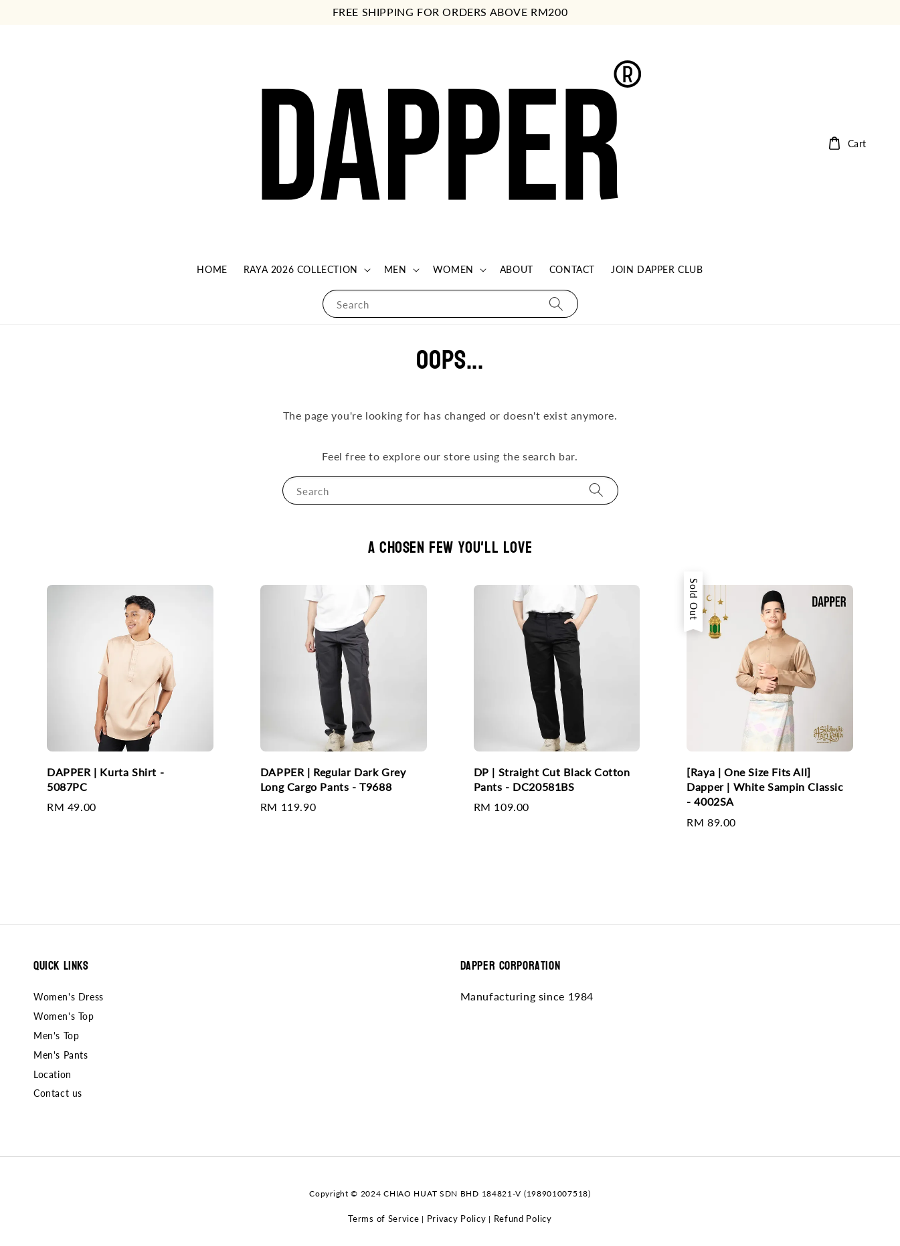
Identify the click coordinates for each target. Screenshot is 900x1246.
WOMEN (453, 269)
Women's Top (63, 1016)
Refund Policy (523, 1218)
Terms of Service (383, 1218)
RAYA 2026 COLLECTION (301, 269)
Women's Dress (68, 996)
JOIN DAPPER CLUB (657, 269)
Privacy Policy (456, 1218)
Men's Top (56, 1035)
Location (52, 1074)
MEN (395, 269)
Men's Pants (60, 1055)
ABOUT (516, 269)
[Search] (556, 303)
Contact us (57, 1093)
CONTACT (572, 269)
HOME (212, 269)
